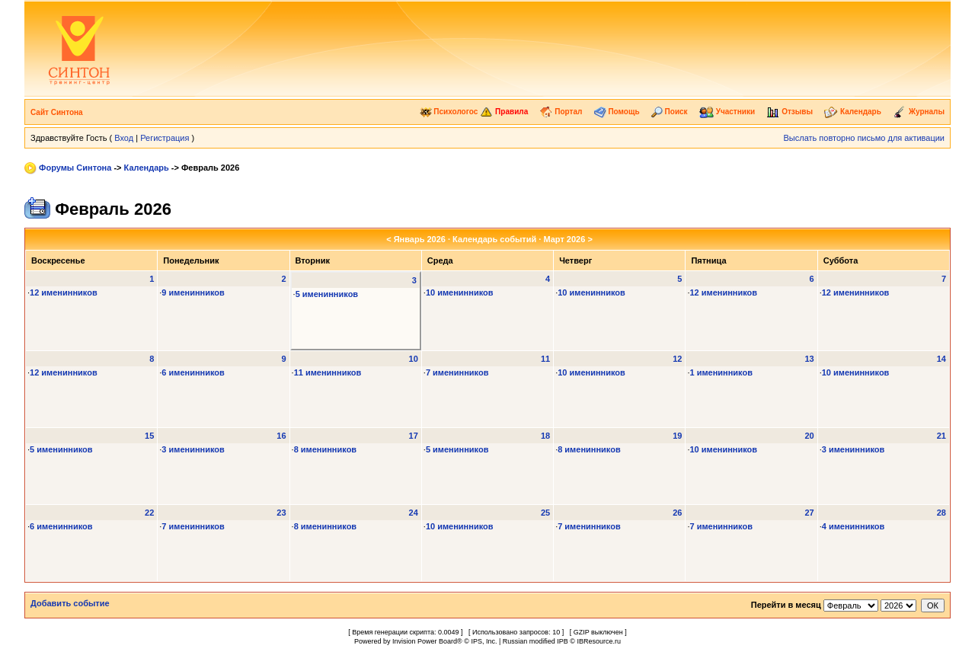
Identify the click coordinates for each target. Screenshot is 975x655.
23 (281, 512)
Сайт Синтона (56, 112)
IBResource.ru (599, 641)
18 (545, 435)
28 (941, 512)
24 (413, 512)
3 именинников (193, 449)
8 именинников (325, 449)
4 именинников (853, 526)
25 (545, 512)
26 (677, 512)
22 (149, 512)
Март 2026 (564, 239)
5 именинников (327, 294)
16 (281, 435)
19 (677, 435)
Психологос (449, 111)
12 (677, 358)
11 (545, 358)
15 (149, 435)
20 (809, 435)
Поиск (669, 111)
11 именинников (328, 372)
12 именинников (64, 292)
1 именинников (721, 372)
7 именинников (457, 372)
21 (941, 435)
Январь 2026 (420, 239)
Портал (560, 111)
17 (413, 435)
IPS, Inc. (484, 641)
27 (809, 512)
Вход (123, 137)
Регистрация (164, 137)
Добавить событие (70, 603)
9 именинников (193, 292)
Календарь (852, 111)
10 (413, 358)
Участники (727, 111)
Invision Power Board (424, 641)
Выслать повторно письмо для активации (864, 137)
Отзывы (789, 111)
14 (941, 358)
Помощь (617, 111)
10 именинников (460, 292)
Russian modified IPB (535, 641)
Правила (504, 111)
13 (809, 358)
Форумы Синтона (75, 167)
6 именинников (193, 372)
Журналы (919, 111)
